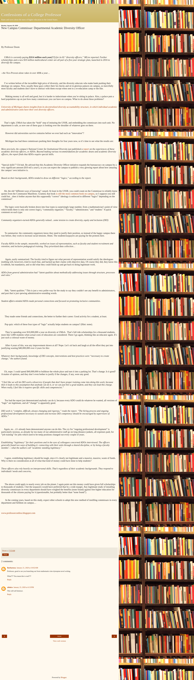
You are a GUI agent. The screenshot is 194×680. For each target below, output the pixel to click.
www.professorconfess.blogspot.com (18, 513)
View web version (59, 641)
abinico (10, 587)
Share (5, 555)
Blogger (63, 677)
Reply (9, 580)
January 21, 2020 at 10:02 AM (27, 568)
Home (59, 636)
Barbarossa (11, 568)
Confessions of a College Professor (31, 14)
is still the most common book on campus (75, 193)
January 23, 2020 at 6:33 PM (23, 587)
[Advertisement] (59, 7)
